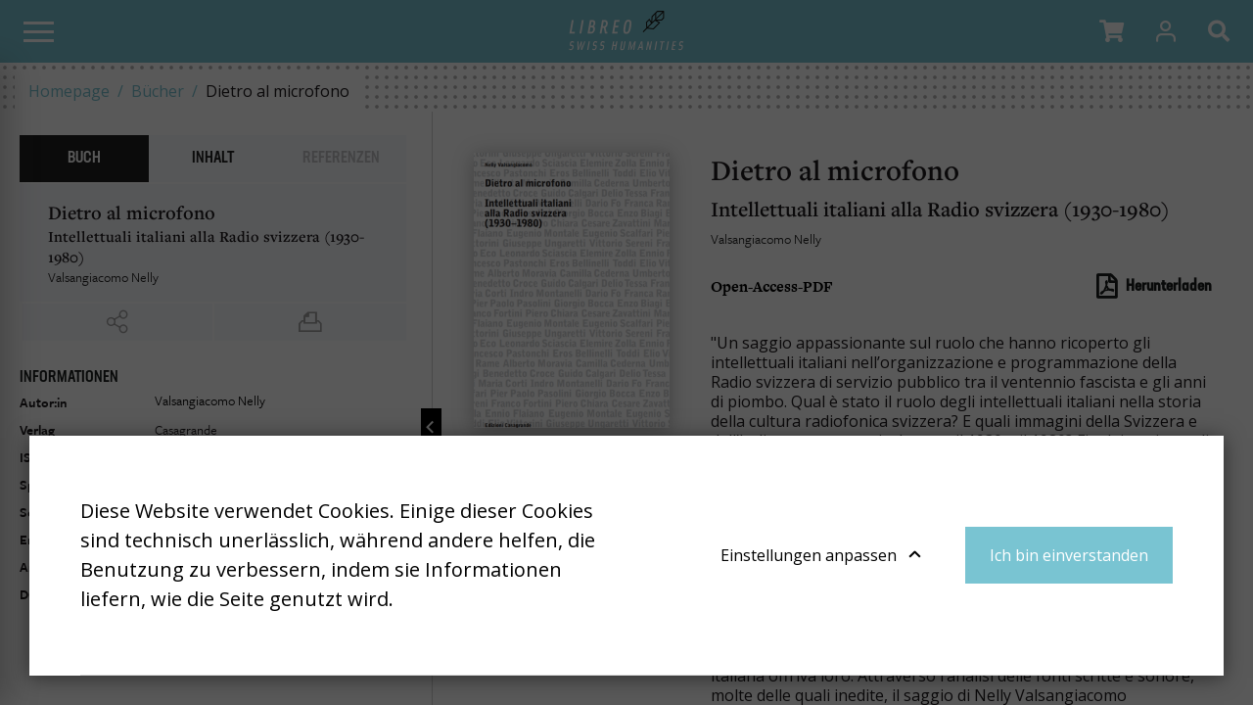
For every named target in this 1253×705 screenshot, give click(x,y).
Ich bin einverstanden (1069, 555)
